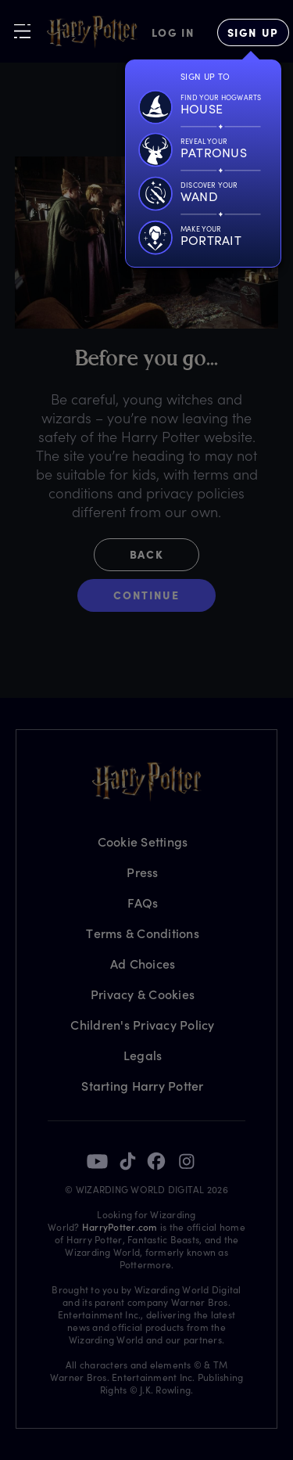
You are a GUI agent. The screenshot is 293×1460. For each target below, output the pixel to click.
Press (142, 872)
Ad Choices (143, 963)
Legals (143, 1055)
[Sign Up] (253, 32)
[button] (147, 558)
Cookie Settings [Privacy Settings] (143, 841)
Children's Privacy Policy (142, 1024)
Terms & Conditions (142, 933)
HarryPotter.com (120, 1227)
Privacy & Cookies (143, 994)
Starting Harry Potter (142, 1085)
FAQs (143, 902)
